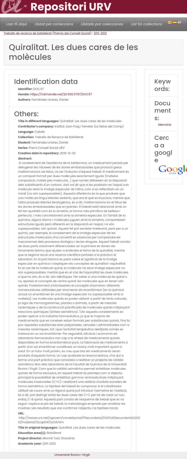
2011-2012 (100, 33)
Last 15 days (16, 24)
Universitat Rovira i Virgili (72, 455)
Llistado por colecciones (102, 24)
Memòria (164, 125)
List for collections (146, 24)
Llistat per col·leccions (54, 24)
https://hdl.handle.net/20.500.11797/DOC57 (61, 94)
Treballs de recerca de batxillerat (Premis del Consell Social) (47, 33)
